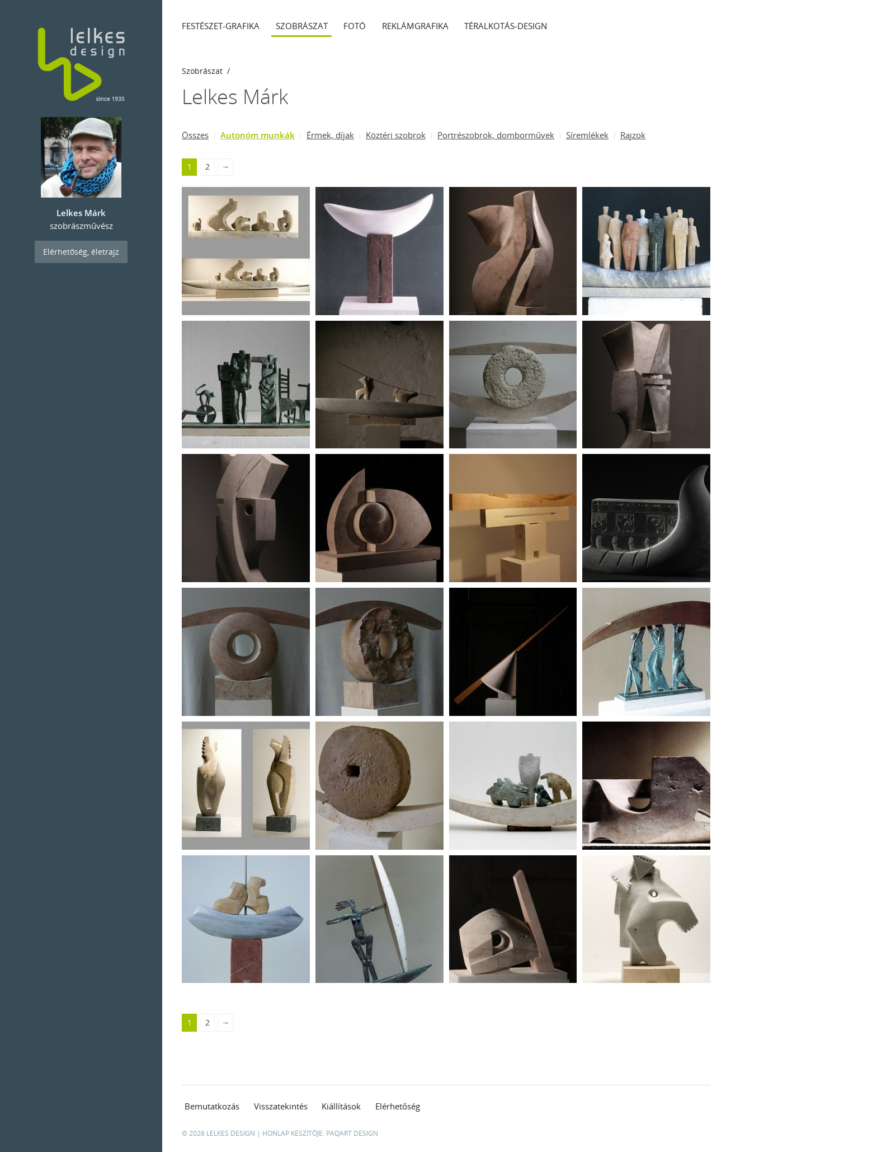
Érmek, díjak (330, 135)
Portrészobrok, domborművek (495, 135)
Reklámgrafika (415, 25)
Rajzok (632, 135)
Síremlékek (587, 135)
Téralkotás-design (505, 25)
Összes (195, 135)
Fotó (354, 25)
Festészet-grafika (221, 25)
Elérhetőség (397, 1106)
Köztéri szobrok (396, 135)
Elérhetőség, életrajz (81, 251)
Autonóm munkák (257, 135)
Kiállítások (341, 1106)
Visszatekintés (281, 1106)
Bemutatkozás (212, 1106)
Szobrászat (302, 25)
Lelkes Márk (235, 96)
